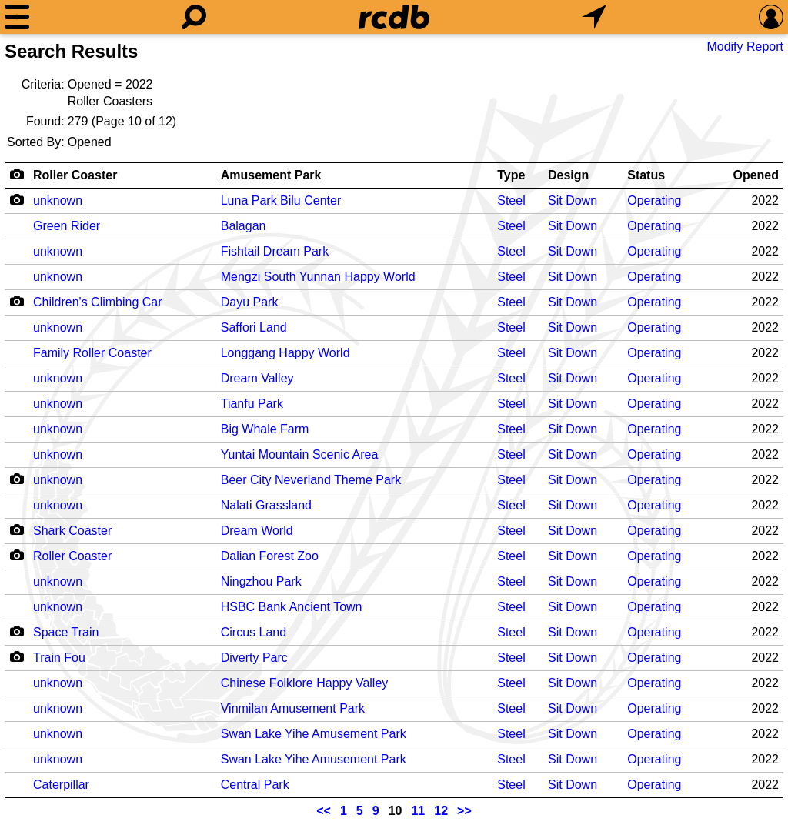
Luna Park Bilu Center (281, 200)
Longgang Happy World (285, 352)
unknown (57, 200)
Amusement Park (271, 175)
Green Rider (66, 225)
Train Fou (59, 657)
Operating (654, 200)
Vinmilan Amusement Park (293, 708)
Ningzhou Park (261, 581)
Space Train (65, 632)
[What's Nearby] (594, 17)
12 (441, 810)
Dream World (257, 530)
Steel (511, 200)
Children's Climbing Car (97, 302)
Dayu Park (250, 302)
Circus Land (253, 632)
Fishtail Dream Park (275, 251)
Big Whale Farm (265, 429)
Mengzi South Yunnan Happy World (318, 276)
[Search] (194, 17)
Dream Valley (257, 378)
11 (418, 810)
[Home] (394, 17)
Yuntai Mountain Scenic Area (300, 454)
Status (646, 175)
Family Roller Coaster (92, 352)
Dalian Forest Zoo (270, 556)
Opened (756, 175)
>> (464, 810)
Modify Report (744, 46)
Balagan (243, 225)
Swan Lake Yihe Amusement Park (313, 733)
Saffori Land (254, 327)
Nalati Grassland (266, 505)
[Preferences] (771, 17)
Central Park (255, 784)
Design (568, 175)
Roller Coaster (75, 175)
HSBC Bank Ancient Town (291, 606)
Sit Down (572, 200)
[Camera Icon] (16, 199)
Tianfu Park (252, 403)
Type (511, 175)
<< (323, 810)
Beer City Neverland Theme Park (311, 479)
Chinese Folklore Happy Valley (305, 683)
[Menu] (17, 17)
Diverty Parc (254, 657)
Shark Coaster (72, 530)
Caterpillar (61, 784)
